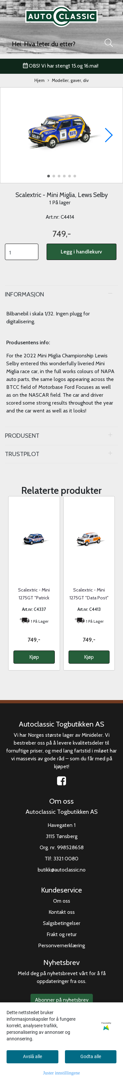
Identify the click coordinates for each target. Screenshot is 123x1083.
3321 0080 (65, 858)
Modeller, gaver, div (68, 81)
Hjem (39, 80)
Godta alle (90, 1056)
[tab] (61, 294)
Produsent (22, 435)
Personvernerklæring (61, 945)
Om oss (61, 901)
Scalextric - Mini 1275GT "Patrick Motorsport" (34, 598)
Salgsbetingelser (61, 923)
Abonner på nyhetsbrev (62, 1000)
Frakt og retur (62, 934)
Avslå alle (32, 1056)
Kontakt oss (62, 912)
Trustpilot (22, 454)
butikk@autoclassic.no (62, 870)
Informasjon (24, 294)
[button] (48, 176)
